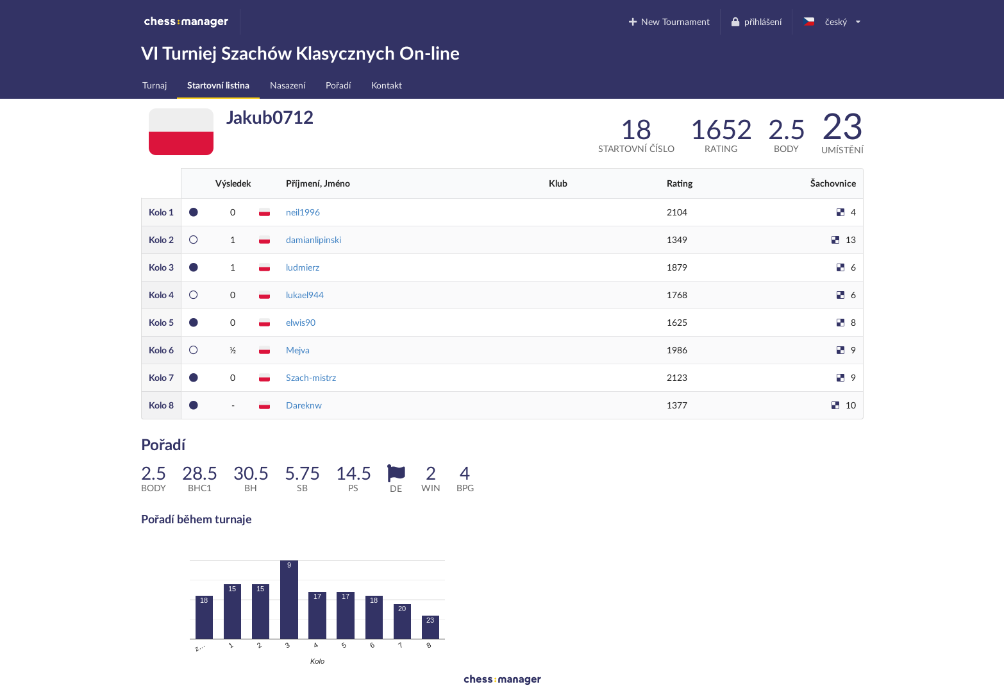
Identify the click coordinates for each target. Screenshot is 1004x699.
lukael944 (305, 294)
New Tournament (668, 21)
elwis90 (300, 322)
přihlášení (756, 21)
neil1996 (303, 211)
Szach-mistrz (311, 377)
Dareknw (304, 405)
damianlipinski (313, 239)
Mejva (298, 349)
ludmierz (302, 267)
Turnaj (154, 85)
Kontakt (386, 85)
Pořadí (338, 85)
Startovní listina (218, 85)
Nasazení (287, 85)
